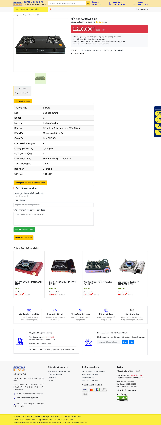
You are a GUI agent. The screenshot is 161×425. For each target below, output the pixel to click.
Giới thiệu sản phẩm (23, 238)
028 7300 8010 (119, 4)
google (108, 50)
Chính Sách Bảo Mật (55, 374)
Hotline (140, 2)
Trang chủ (17, 15)
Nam (125, 342)
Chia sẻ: (74, 50)
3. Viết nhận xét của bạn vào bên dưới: (29, 210)
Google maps (141, 9)
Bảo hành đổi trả (88, 378)
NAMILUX (18, 289)
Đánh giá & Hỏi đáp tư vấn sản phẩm (30, 183)
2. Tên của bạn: (20, 200)
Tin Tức (50, 381)
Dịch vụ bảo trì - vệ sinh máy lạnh (93, 371)
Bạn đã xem (96, 4)
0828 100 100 (118, 2)
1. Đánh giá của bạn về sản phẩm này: (29, 195)
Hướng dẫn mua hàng (90, 374)
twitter (97, 50)
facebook (86, 50)
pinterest (119, 50)
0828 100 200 (142, 4)
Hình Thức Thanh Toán (90, 381)
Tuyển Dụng (52, 378)
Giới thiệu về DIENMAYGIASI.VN (59, 371)
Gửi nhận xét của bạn (24, 230)
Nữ (132, 342)
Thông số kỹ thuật (22, 101)
